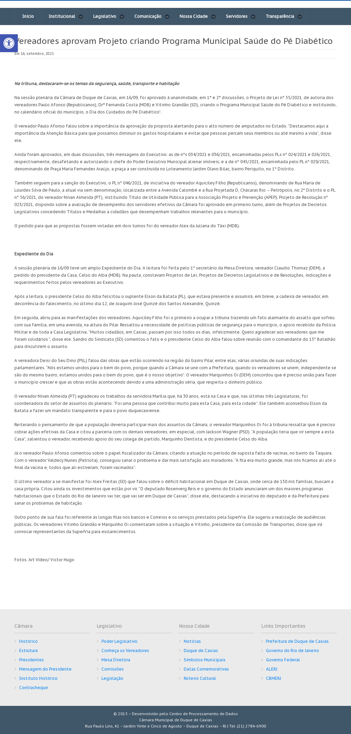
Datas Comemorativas (206, 669)
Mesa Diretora (115, 659)
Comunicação (152, 16)
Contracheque (33, 687)
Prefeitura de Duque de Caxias (297, 641)
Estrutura (28, 650)
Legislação (112, 678)
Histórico (28, 641)
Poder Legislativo (119, 641)
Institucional (66, 16)
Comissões (112, 669)
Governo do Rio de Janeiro (292, 650)
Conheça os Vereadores (125, 650)
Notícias (192, 641)
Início (28, 16)
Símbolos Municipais (205, 659)
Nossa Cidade (198, 16)
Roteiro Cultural (200, 678)
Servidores (241, 16)
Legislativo (108, 16)
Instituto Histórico (38, 678)
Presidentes (31, 659)
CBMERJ (273, 678)
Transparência (284, 16)
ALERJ (271, 669)
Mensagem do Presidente (45, 669)
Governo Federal (283, 659)
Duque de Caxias (201, 650)
